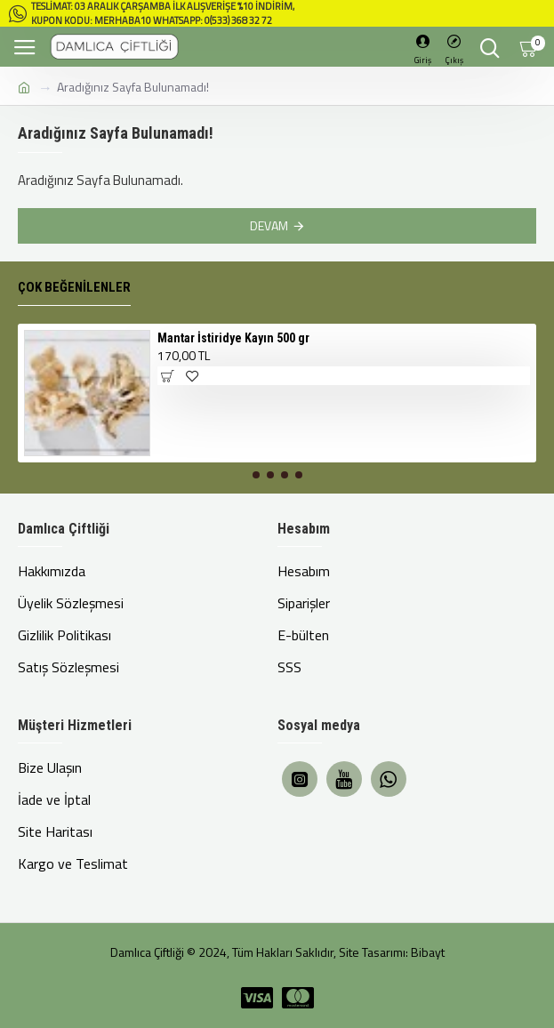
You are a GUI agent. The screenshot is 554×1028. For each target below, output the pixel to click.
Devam (269, 225)
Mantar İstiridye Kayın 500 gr (233, 338)
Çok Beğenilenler (74, 287)
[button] (256, 474)
